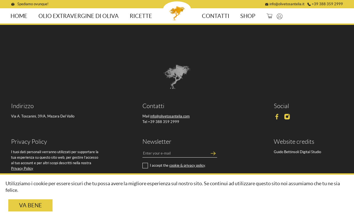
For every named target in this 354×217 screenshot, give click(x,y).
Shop (246, 15)
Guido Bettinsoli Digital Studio (297, 151)
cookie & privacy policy (187, 165)
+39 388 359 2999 (327, 3)
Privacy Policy (22, 168)
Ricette (142, 15)
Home (20, 15)
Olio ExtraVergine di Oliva (80, 15)
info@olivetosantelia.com (170, 115)
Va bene (30, 205)
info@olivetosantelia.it (286, 3)
